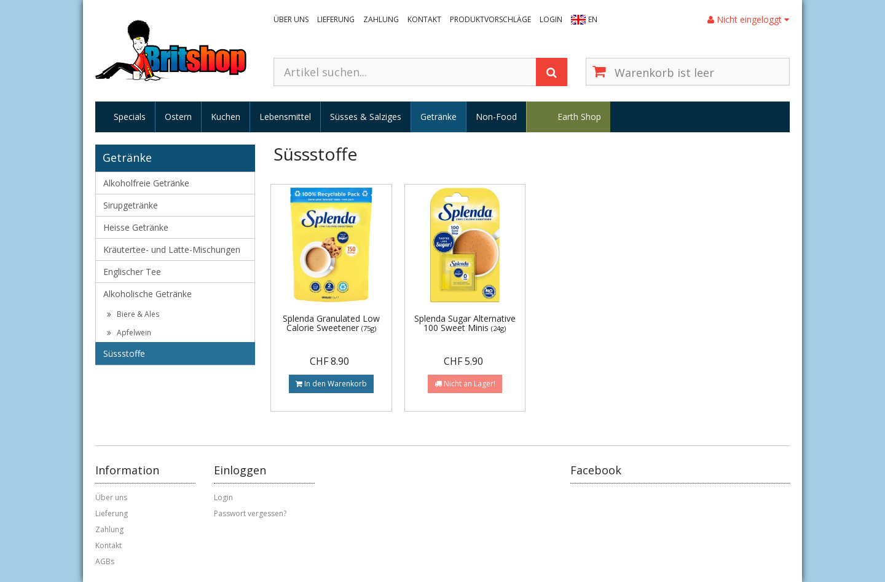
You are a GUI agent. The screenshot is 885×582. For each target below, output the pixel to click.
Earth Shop (579, 116)
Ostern (178, 116)
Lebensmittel (285, 116)
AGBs (104, 561)
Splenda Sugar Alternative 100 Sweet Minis (465, 323)
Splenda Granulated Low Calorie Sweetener (331, 323)
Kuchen (225, 116)
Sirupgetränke (130, 205)
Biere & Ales (133, 314)
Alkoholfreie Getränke (146, 183)
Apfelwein (129, 332)
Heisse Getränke (135, 227)
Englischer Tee (132, 271)
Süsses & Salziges (365, 116)
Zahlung (381, 19)
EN (592, 19)
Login (551, 19)
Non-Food (496, 116)
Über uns (291, 19)
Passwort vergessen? (250, 513)
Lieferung (336, 19)
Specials (130, 116)
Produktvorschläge (490, 19)
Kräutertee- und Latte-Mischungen (171, 249)
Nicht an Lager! (465, 383)
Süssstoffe (124, 353)
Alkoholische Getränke (147, 294)
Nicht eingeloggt (748, 19)
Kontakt (424, 19)
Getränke (438, 116)
